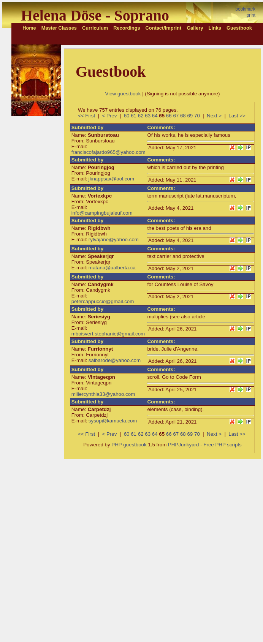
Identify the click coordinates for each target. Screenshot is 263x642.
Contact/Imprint (164, 28)
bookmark (245, 9)
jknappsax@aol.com (111, 179)
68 (183, 116)
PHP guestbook (128, 445)
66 (169, 116)
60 (127, 116)
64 (155, 116)
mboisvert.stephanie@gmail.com (108, 334)
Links (215, 28)
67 (176, 116)
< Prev (109, 116)
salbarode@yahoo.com (115, 360)
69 (190, 116)
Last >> (236, 116)
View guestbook (123, 93)
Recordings (126, 28)
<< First (86, 116)
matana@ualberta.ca (112, 267)
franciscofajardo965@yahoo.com (108, 152)
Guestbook (239, 28)
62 (141, 116)
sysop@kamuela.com (113, 421)
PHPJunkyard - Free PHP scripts (205, 445)
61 (133, 116)
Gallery (195, 28)
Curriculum (95, 28)
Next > (214, 116)
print (251, 15)
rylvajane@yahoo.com (114, 239)
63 (148, 116)
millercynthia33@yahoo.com (103, 394)
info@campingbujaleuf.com (102, 213)
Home (29, 28)
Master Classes (59, 28)
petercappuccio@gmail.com (102, 301)
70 (197, 116)
